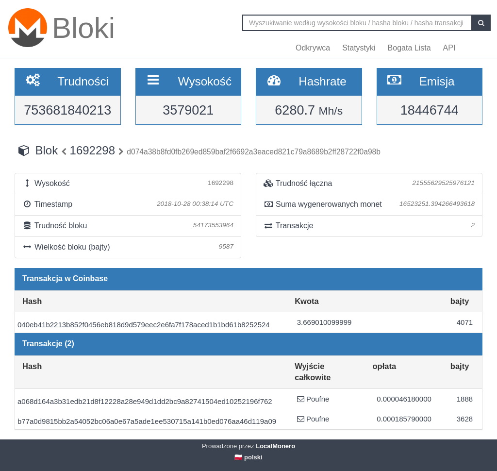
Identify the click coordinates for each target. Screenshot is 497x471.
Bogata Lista (409, 48)
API (449, 48)
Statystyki (358, 48)
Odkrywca (313, 48)
